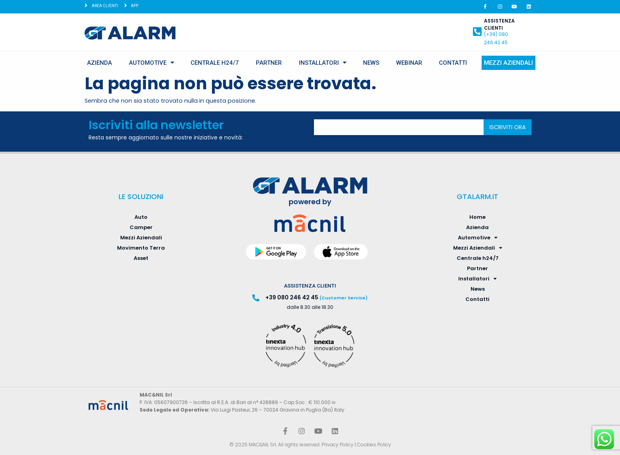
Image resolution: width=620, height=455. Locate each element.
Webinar (409, 62)
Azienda (99, 62)
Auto (140, 217)
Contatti (453, 62)
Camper (141, 227)
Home (477, 217)
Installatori (322, 63)
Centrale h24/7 (215, 62)
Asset (141, 258)
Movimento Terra (141, 248)
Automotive (151, 63)
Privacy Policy (337, 444)
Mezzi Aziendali (508, 62)
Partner (269, 62)
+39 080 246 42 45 (291, 297)
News (371, 62)
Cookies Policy (374, 444)
